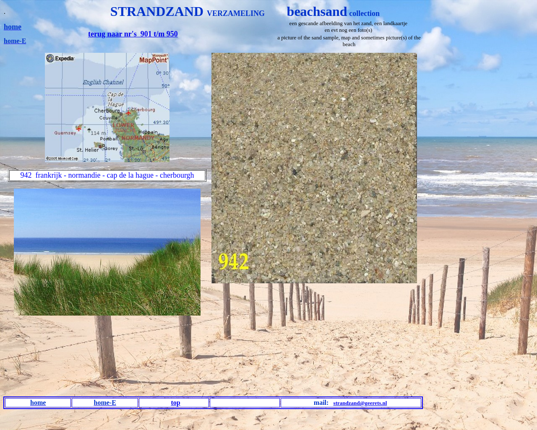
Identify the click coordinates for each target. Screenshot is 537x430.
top (175, 402)
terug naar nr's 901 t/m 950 (133, 34)
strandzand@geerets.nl (360, 403)
